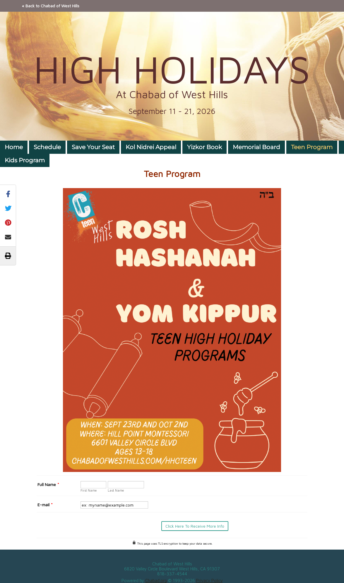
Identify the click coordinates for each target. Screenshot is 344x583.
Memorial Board (256, 147)
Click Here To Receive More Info (194, 526)
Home (14, 147)
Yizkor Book (204, 147)
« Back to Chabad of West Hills (50, 5)
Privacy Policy (209, 580)
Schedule (47, 147)
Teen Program (312, 147)
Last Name (116, 490)
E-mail (45, 504)
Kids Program (25, 160)
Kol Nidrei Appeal (151, 147)
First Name (89, 490)
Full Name (48, 484)
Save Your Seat (93, 147)
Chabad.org (156, 580)
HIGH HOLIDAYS (172, 69)
